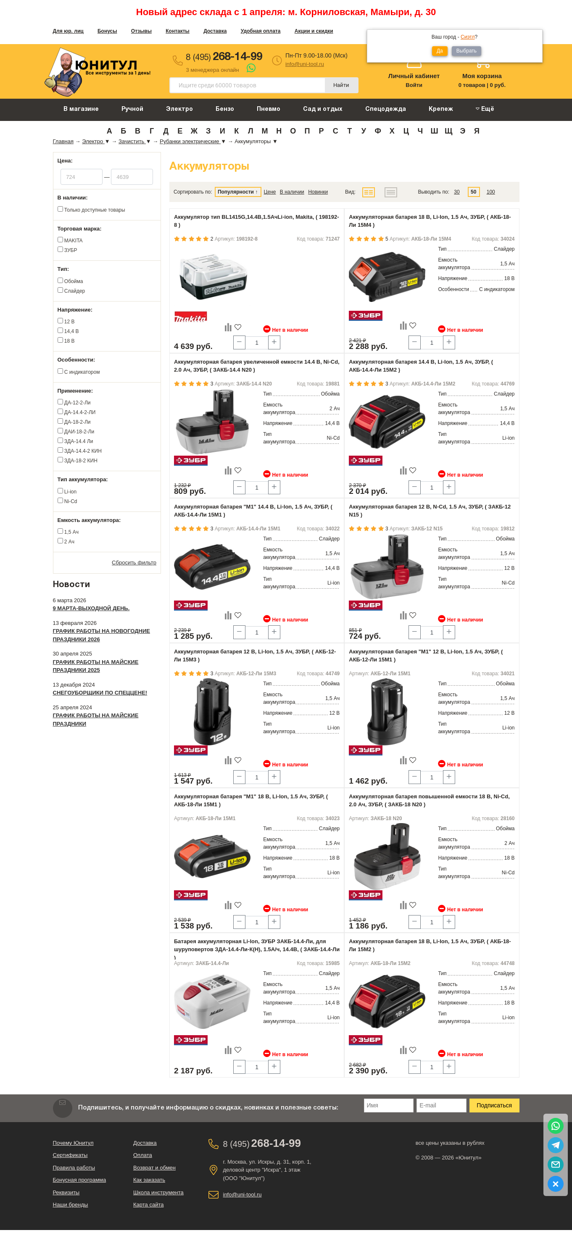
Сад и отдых (323, 109)
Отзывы (141, 31)
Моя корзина (482, 75)
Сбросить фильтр (134, 562)
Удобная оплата (261, 31)
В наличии (292, 192)
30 (456, 192)
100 (491, 192)
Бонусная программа (79, 1180)
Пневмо (268, 109)
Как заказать (149, 1180)
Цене (270, 192)
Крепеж (441, 109)
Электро (179, 109)
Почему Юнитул (73, 1143)
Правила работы (74, 1168)
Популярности (236, 192)
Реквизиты (66, 1192)
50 (473, 192)
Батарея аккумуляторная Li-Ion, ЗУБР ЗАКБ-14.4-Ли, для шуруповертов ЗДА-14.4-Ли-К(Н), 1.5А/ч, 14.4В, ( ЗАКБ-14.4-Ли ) (257, 949)
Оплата (142, 1155)
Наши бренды (70, 1204)
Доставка (215, 31)
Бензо (225, 109)
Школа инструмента (158, 1192)
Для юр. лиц (68, 31)
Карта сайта (148, 1204)
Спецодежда (385, 109)
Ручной (132, 109)
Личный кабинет (414, 75)
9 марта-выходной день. (91, 608)
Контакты (178, 31)
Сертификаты (70, 1155)
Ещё (485, 109)
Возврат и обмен (154, 1168)
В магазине (81, 109)
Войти (414, 85)
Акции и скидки (314, 31)
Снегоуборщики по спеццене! (100, 693)
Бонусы (107, 31)
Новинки (318, 192)
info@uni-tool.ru (304, 64)
